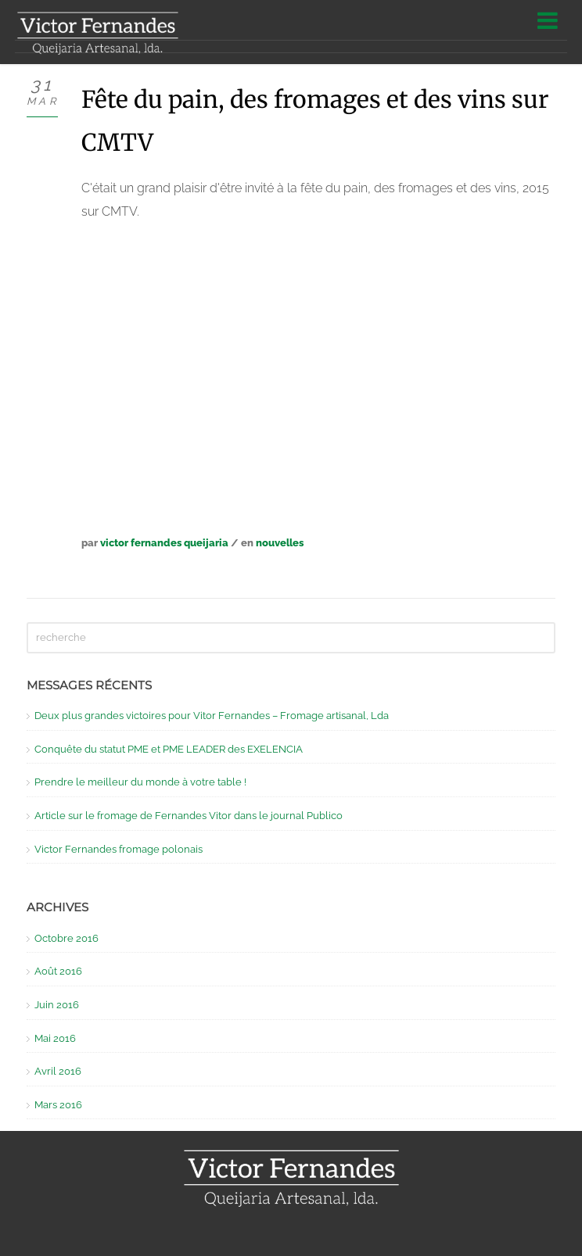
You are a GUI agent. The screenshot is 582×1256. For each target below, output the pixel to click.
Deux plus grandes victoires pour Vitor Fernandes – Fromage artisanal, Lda (211, 715)
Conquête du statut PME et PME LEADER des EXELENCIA (168, 749)
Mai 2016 (55, 1038)
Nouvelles (280, 543)
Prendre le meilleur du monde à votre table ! (140, 782)
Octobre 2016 (66, 938)
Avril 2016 (57, 1071)
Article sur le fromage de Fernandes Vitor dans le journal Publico (188, 815)
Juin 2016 (56, 1005)
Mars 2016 (58, 1105)
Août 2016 (58, 971)
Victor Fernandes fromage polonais (118, 849)
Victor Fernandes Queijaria (164, 543)
